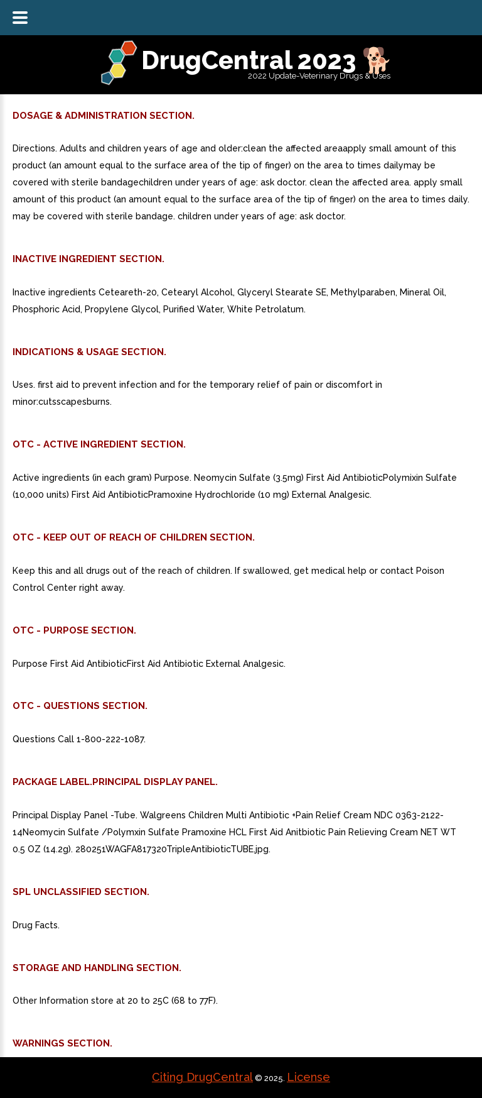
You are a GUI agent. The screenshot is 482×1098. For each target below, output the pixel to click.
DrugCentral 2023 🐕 (267, 60)
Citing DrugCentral (202, 1077)
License (308, 1077)
